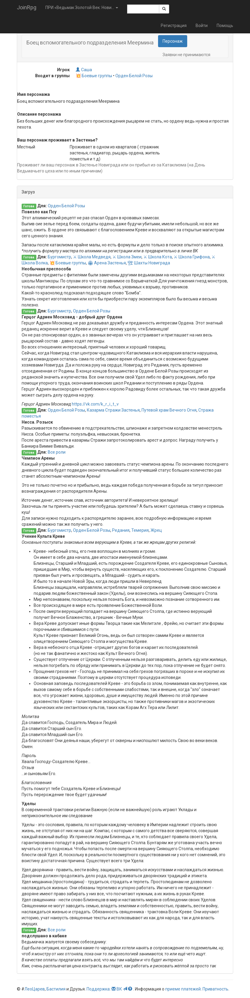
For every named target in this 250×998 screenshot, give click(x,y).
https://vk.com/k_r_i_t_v (95, 404)
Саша (84, 69)
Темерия (140, 530)
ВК (119, 989)
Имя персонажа (33, 94)
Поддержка (98, 989)
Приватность (215, 989)
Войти (202, 25)
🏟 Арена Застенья (107, 262)
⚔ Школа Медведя (92, 256)
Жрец (156, 530)
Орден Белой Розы (134, 75)
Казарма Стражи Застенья (113, 410)
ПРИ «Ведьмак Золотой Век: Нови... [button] (81, 7)
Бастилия (56, 989)
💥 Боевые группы (94, 75)
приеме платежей (183, 989)
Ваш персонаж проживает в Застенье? (57, 140)
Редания (121, 530)
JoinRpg (26, 7)
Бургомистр (59, 256)
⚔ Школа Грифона (192, 256)
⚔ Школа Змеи (127, 256)
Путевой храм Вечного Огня (169, 410)
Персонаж (173, 41)
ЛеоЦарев (34, 989)
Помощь (225, 25)
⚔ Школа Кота (157, 256)
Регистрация (174, 25)
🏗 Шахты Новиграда (149, 262)
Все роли (57, 452)
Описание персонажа (39, 114)
